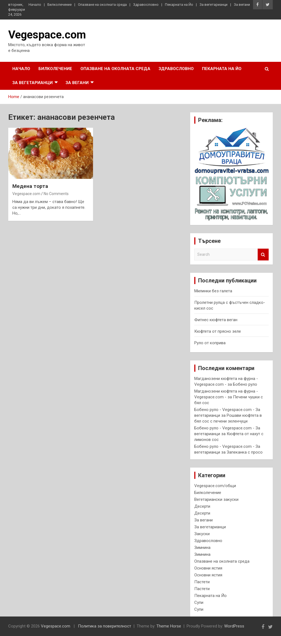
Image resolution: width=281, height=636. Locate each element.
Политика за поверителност (104, 626)
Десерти (202, 506)
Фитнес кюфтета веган (215, 319)
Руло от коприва (210, 342)
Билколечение (59, 4)
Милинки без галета (213, 290)
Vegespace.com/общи (215, 485)
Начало (35, 4)
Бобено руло (245, 384)
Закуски (202, 533)
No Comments (56, 193)
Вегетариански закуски (216, 499)
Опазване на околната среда (102, 4)
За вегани (242, 4)
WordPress (234, 626)
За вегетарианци (213, 4)
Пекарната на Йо (179, 4)
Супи (198, 602)
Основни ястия (208, 568)
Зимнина (202, 547)
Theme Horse (168, 626)
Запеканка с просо (245, 452)
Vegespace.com (47, 34)
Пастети (202, 581)
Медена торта (30, 186)
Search (263, 254)
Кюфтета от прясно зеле (217, 331)
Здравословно (146, 4)
